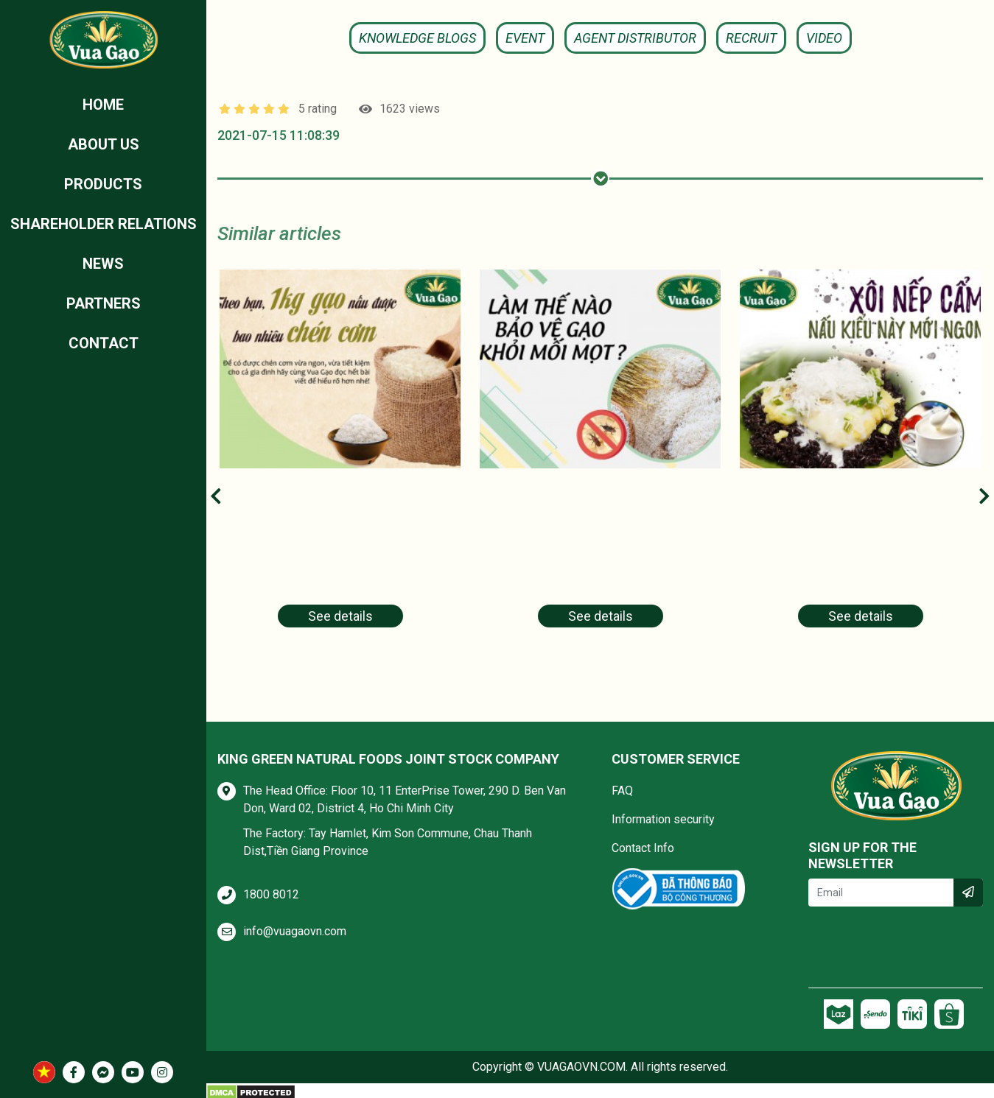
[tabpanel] (340, 457)
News (103, 263)
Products (103, 184)
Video (824, 38)
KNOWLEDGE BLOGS (417, 38)
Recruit (751, 38)
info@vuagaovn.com (294, 931)
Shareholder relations (103, 224)
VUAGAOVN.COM (581, 1067)
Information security (663, 819)
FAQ (622, 791)
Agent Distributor (635, 38)
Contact (104, 343)
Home (103, 104)
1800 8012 (271, 894)
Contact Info (643, 848)
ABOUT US (103, 144)
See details (340, 616)
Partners (103, 303)
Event (525, 38)
